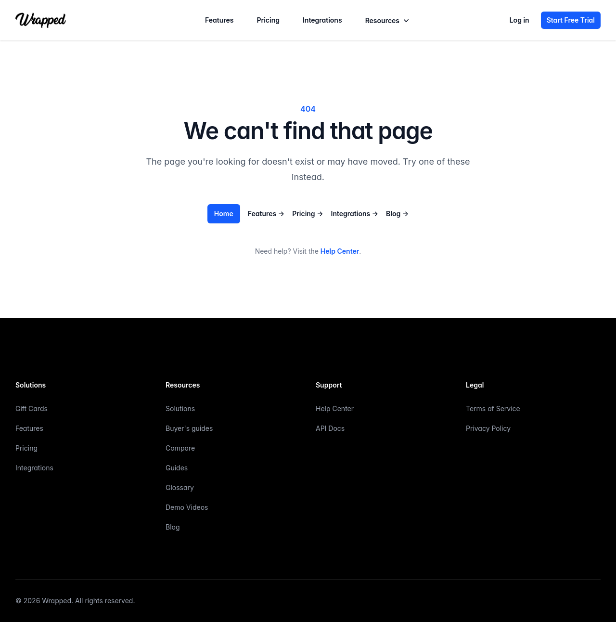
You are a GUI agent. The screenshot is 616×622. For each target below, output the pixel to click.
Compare (180, 448)
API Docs (330, 428)
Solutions (180, 408)
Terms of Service (493, 408)
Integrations (322, 20)
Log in (519, 20)
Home (223, 213)
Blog (397, 213)
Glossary (180, 487)
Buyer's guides (189, 428)
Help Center (340, 251)
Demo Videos (187, 507)
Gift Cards (31, 408)
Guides (177, 468)
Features (219, 20)
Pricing (268, 20)
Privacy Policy (488, 428)
